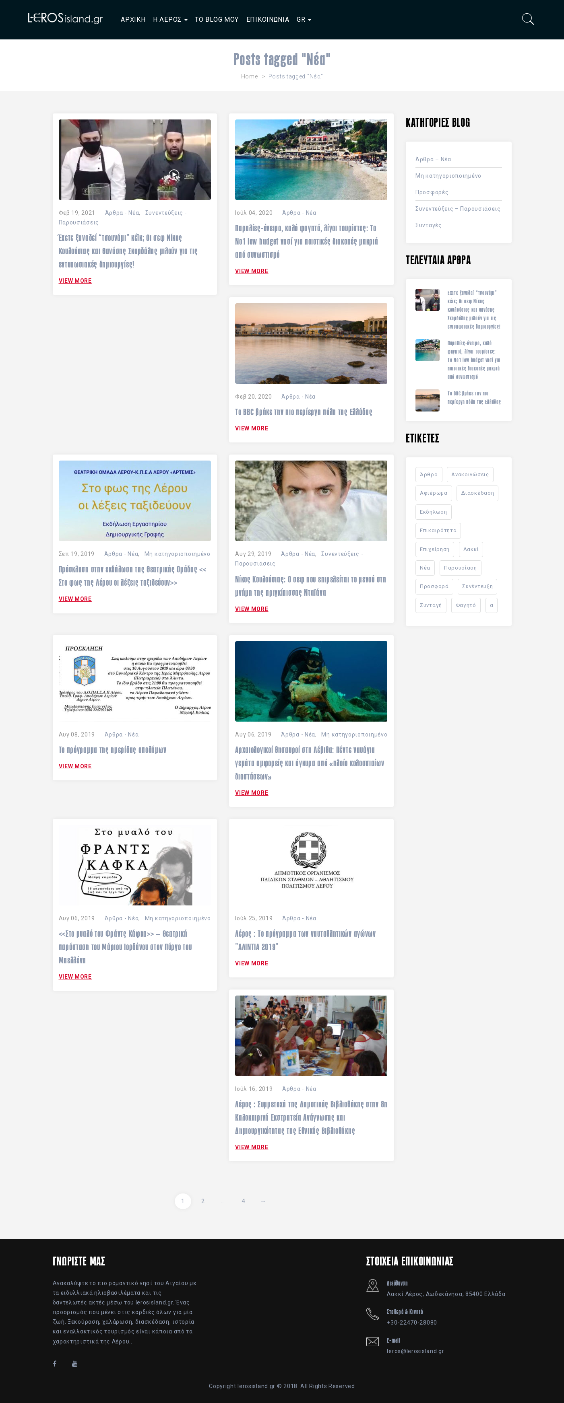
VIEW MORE (75, 281)
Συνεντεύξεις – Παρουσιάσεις (458, 209)
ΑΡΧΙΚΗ (133, 19)
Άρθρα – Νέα (433, 159)
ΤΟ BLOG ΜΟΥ (217, 19)
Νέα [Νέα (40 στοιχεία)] (425, 568)
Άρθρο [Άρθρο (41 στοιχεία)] (429, 474)
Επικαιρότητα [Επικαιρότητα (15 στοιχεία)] (438, 530)
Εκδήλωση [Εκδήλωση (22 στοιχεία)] (433, 512)
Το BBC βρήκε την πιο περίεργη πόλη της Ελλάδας (303, 411)
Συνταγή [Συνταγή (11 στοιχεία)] (431, 605)
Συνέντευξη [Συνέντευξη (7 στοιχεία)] (477, 586)
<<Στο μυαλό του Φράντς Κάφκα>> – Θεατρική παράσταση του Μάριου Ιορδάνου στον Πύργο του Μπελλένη (125, 947)
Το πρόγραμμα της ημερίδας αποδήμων (113, 749)
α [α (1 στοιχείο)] (492, 605)
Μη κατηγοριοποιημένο (178, 554)
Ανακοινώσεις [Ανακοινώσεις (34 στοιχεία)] (470, 474)
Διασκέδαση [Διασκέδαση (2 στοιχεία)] (477, 493)
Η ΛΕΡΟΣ (170, 19)
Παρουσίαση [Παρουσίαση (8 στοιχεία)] (460, 568)
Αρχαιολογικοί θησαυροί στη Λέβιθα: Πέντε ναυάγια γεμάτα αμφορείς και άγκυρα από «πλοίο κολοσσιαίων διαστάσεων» (309, 763)
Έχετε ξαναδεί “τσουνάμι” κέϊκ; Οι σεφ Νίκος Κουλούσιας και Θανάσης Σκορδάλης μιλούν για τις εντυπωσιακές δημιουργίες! (128, 251)
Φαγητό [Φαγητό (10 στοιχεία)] (466, 605)
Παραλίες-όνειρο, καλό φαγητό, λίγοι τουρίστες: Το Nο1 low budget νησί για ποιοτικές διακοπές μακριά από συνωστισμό (306, 241)
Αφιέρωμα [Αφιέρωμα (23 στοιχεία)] (434, 493)
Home (249, 76)
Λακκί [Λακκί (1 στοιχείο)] (471, 549)
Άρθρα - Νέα (122, 213)
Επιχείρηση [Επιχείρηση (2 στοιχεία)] (435, 549)
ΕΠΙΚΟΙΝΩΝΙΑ (267, 19)
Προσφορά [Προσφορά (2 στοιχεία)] (434, 586)
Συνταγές (428, 225)
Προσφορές (431, 192)
